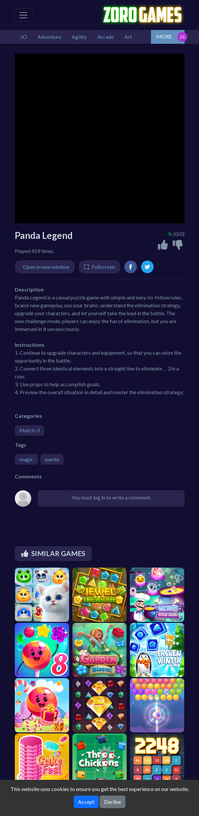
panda (52, 459)
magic (26, 459)
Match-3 (29, 430)
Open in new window (46, 267)
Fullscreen (103, 267)
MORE (164, 36)
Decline (112, 802)
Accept (86, 802)
